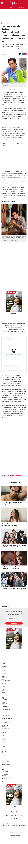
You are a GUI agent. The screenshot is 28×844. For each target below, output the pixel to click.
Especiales (4, 703)
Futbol (3, 719)
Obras (3, 739)
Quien (11, 818)
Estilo (3, 708)
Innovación (4, 778)
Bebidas (3, 679)
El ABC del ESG (5, 780)
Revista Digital (23, 3)
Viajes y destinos (5, 680)
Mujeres (3, 698)
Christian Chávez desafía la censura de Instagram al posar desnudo (14, 503)
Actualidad (4, 699)
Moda (2, 669)
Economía (3, 735)
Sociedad (3, 756)
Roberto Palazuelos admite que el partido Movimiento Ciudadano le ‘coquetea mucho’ (13, 239)
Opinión (3, 702)
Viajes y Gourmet (5, 672)
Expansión (4, 731)
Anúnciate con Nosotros (14, 835)
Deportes (3, 710)
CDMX (2, 752)
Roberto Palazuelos (16, 475)
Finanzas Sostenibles (6, 777)
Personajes (4, 682)
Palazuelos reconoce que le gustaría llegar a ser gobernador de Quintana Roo (14, 236)
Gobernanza (4, 774)
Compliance (14, 834)
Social (3, 772)
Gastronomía (4, 677)
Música (3, 713)
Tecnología (4, 738)
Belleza (3, 670)
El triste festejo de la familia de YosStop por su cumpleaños (11, 567)
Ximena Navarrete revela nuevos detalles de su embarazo (12, 524)
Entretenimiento (5, 709)
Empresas (3, 732)
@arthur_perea (13, 89)
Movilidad (4, 775)
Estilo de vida (4, 695)
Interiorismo (4, 767)
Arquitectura (5, 765)
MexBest (4, 676)
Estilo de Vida (4, 684)
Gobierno (3, 748)
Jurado (3, 686)
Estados (3, 754)
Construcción (5, 761)
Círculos (3, 667)
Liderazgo (4, 700)
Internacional (5, 736)
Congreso (4, 751)
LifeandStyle (4, 744)
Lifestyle (3, 726)
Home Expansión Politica (7, 734)
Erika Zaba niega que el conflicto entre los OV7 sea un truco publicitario (14, 546)
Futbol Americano (6, 722)
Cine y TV (3, 712)
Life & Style (4, 706)
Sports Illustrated (6, 718)
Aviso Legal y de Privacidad (14, 832)
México (3, 749)
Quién (3, 663)
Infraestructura (5, 764)
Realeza (21, 7)
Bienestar (3, 683)
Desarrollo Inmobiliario (7, 762)
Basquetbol (4, 723)
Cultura (3, 673)
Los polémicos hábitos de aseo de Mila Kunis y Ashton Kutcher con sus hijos (14, 589)
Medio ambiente (5, 771)
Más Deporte (4, 725)
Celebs (3, 693)
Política (3, 747)
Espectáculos (10, 7)
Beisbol (3, 721)
